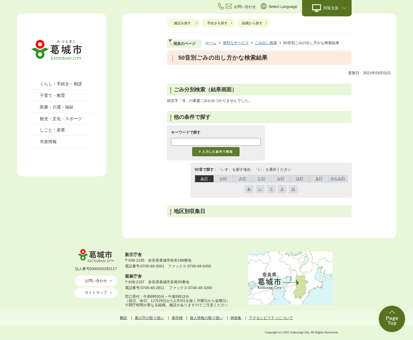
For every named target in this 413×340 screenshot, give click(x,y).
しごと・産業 (52, 130)
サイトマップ (96, 292)
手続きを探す (217, 23)
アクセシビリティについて (271, 318)
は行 (299, 178)
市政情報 (48, 141)
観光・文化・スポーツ (61, 118)
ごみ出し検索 (266, 43)
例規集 (235, 318)
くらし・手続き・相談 (61, 84)
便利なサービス (236, 43)
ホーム (210, 43)
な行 (280, 178)
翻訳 (123, 318)
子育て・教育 (52, 95)
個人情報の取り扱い (206, 318)
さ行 (242, 178)
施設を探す (182, 23)
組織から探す (252, 23)
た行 (261, 178)
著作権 (177, 318)
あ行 (204, 178)
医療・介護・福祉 (57, 107)
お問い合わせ (96, 280)
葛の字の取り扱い (149, 318)
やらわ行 (338, 178)
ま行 (319, 178)
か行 (223, 178)
